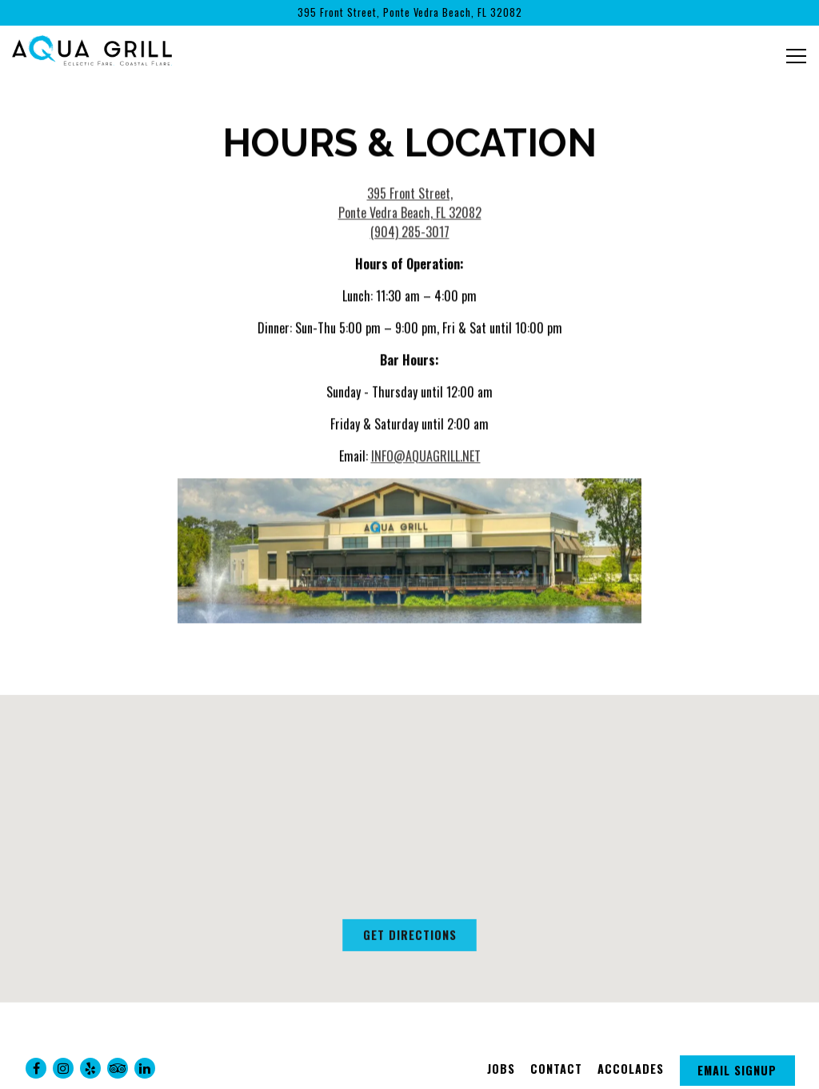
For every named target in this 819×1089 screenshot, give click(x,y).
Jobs (501, 1068)
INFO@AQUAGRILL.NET (426, 458)
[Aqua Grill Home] (92, 48)
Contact (556, 1068)
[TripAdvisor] (117, 1068)
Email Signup (737, 1070)
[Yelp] (90, 1068)
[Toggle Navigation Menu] (796, 56)
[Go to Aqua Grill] (409, 12)
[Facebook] (36, 1068)
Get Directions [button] (410, 939)
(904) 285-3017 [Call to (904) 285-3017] (409, 233)
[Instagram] (63, 1068)
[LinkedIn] (144, 1068)
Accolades (630, 1068)
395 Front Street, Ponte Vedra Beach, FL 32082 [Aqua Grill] (409, 205)
